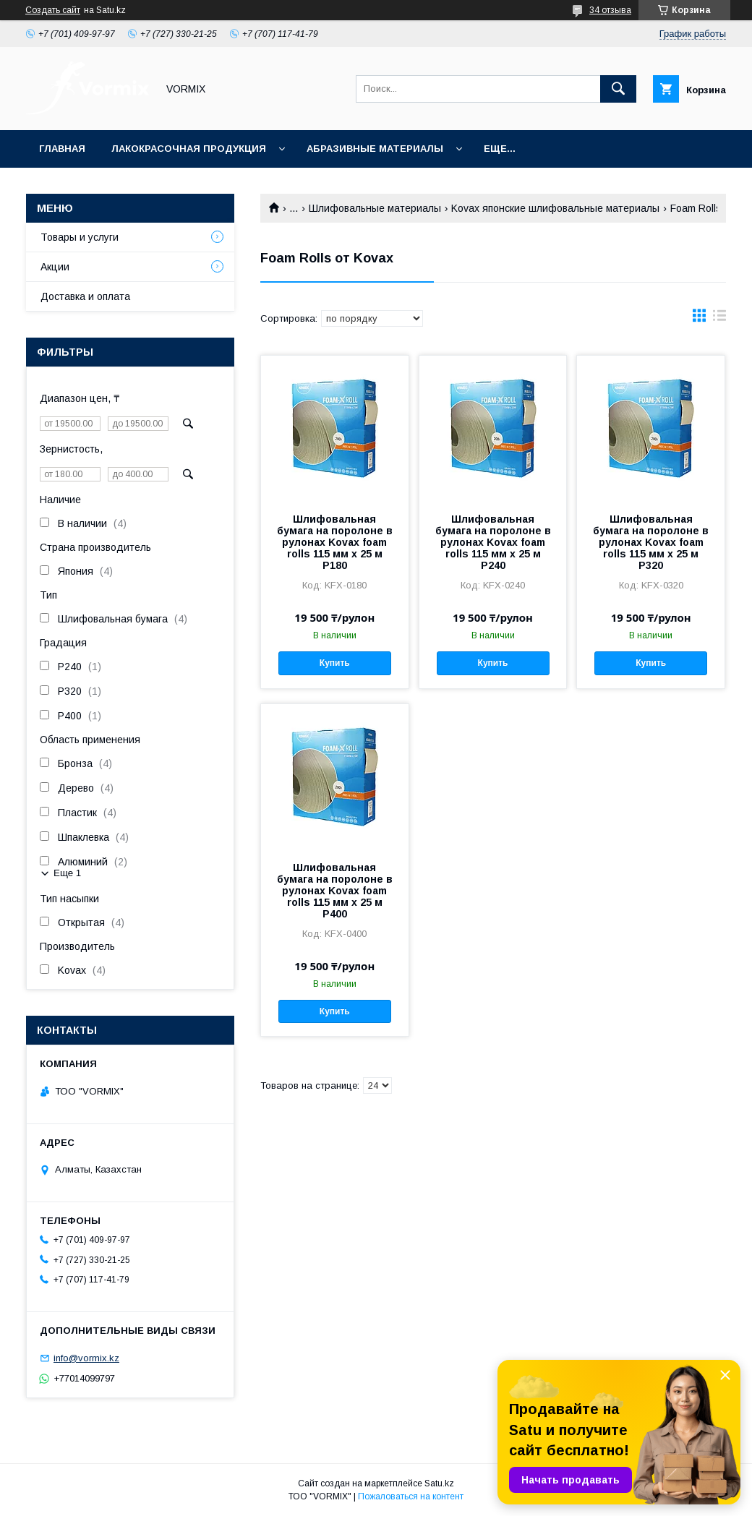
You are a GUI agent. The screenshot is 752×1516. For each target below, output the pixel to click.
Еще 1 (67, 873)
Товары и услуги (79, 237)
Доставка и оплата (85, 296)
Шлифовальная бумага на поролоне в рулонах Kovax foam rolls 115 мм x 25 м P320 (651, 542)
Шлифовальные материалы (375, 208)
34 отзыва (610, 10)
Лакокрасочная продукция (188, 148)
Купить (335, 663)
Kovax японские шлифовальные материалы (555, 208)
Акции (54, 267)
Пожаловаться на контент (410, 1496)
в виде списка (719, 319)
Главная (62, 148)
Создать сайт (52, 10)
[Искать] (618, 89)
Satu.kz (439, 1483)
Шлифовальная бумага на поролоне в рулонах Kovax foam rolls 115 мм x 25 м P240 (493, 542)
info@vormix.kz (86, 1358)
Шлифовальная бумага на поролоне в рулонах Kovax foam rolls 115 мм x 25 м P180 (335, 542)
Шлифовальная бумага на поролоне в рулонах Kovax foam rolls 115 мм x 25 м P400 (335, 891)
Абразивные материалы (375, 148)
